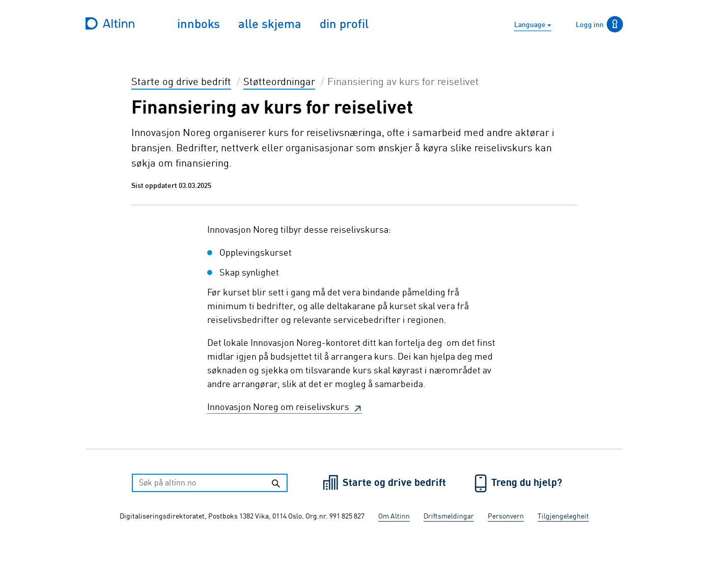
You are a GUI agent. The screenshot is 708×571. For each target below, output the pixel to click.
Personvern (506, 516)
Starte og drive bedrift (395, 483)
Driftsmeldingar (448, 516)
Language (530, 25)
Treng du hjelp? (526, 483)
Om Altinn (394, 516)
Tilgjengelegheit (563, 516)
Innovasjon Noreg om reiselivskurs (279, 407)
